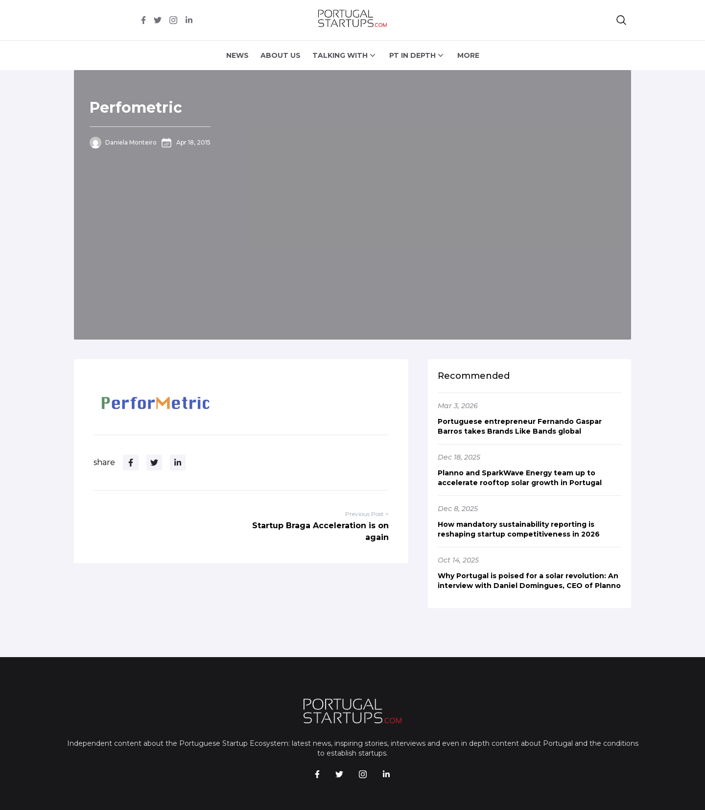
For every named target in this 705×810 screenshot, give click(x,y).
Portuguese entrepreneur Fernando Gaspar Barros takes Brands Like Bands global (520, 426)
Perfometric (136, 107)
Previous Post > (367, 513)
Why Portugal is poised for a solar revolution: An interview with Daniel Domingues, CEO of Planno (529, 580)
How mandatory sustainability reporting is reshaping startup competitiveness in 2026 (519, 529)
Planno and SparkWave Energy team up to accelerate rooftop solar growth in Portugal (520, 477)
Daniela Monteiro (131, 142)
